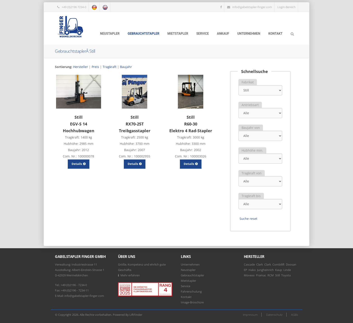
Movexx (249, 275)
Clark (259, 264)
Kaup (278, 270)
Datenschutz (274, 315)
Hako (252, 270)
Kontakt (275, 33)
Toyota (286, 275)
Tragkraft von (252, 173)
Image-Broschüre (192, 302)
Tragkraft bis (251, 196)
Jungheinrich (265, 270)
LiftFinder (135, 315)
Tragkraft (109, 67)
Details (79, 164)
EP (245, 270)
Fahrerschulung (191, 291)
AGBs (294, 315)
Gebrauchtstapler (143, 33)
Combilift (278, 264)
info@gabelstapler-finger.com (252, 7)
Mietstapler (177, 33)
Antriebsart (250, 105)
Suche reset (248, 218)
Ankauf (223, 33)
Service (202, 33)
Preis (95, 67)
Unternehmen (248, 33)
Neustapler (110, 33)
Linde (287, 270)
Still (277, 275)
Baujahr (126, 67)
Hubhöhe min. (252, 150)
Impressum (250, 315)
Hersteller (80, 67)
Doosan (291, 264)
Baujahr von (251, 127)
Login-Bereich (286, 7)
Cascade (249, 264)
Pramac (261, 275)
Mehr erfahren (130, 275)
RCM (270, 275)
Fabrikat (248, 82)
